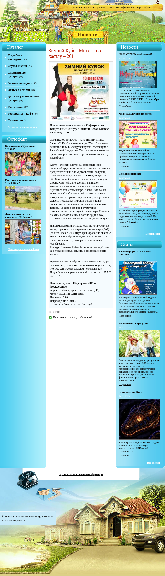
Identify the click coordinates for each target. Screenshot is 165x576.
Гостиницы (15, 107)
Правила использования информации (81, 474)
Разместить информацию (120, 7)
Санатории (15, 120)
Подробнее (125, 106)
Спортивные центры (17, 74)
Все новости (152, 233)
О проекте (99, 7)
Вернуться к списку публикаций (70, 317)
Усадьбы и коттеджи (15, 57)
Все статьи (153, 462)
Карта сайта (143, 7)
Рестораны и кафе (20, 113)
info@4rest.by (18, 520)
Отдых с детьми (19, 89)
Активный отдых (20, 83)
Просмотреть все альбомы (23, 249)
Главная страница (81, 7)
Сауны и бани (17, 66)
